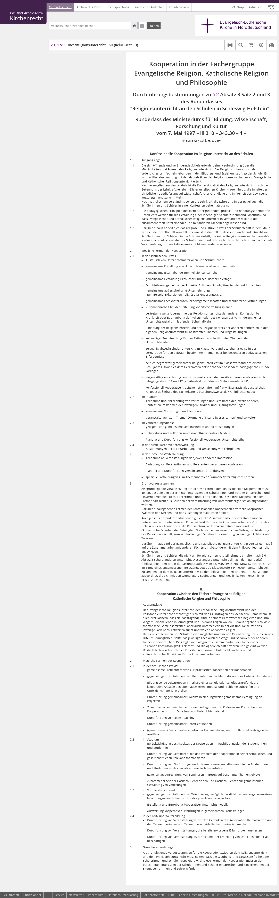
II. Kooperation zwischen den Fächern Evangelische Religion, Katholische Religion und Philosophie (88, 72)
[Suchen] (154, 25)
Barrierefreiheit (153, 895)
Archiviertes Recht (89, 7)
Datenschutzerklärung (123, 895)
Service (59, 895)
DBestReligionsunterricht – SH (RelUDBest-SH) (94, 45)
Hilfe (171, 895)
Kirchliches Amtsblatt (149, 7)
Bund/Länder (32, 895)
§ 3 (186, 381)
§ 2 (216, 94)
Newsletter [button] (76, 895)
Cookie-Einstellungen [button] (193, 895)
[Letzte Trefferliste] (142, 25)
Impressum (96, 895)
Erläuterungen (179, 7)
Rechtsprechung (118, 7)
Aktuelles (255, 7)
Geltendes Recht (60, 7)
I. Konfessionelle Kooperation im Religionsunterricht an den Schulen (82, 60)
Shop (238, 7)
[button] (270, 7)
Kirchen (11, 895)
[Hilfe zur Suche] (134, 25)
